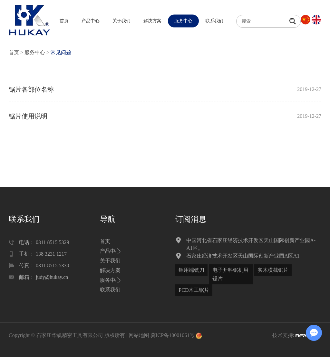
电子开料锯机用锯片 (230, 274)
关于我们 (121, 20)
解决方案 (152, 20)
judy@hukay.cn (52, 277)
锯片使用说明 (28, 116)
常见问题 (61, 52)
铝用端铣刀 (191, 270)
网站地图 (139, 335)
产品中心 (91, 20)
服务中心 (183, 20)
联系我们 (214, 20)
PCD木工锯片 (194, 290)
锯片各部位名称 (31, 89)
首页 (64, 20)
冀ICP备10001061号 (172, 335)
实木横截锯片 (272, 270)
